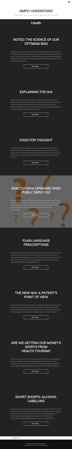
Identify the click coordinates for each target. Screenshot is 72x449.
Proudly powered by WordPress (36, 443)
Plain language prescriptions (36, 242)
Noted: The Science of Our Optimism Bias (36, 42)
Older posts (15, 437)
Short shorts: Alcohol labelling (36, 399)
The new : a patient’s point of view (36, 295)
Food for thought (36, 140)
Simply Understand (36, 11)
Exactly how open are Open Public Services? (36, 190)
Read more (31, 66)
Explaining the (36, 92)
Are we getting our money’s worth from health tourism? (36, 347)
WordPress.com (43, 445)
